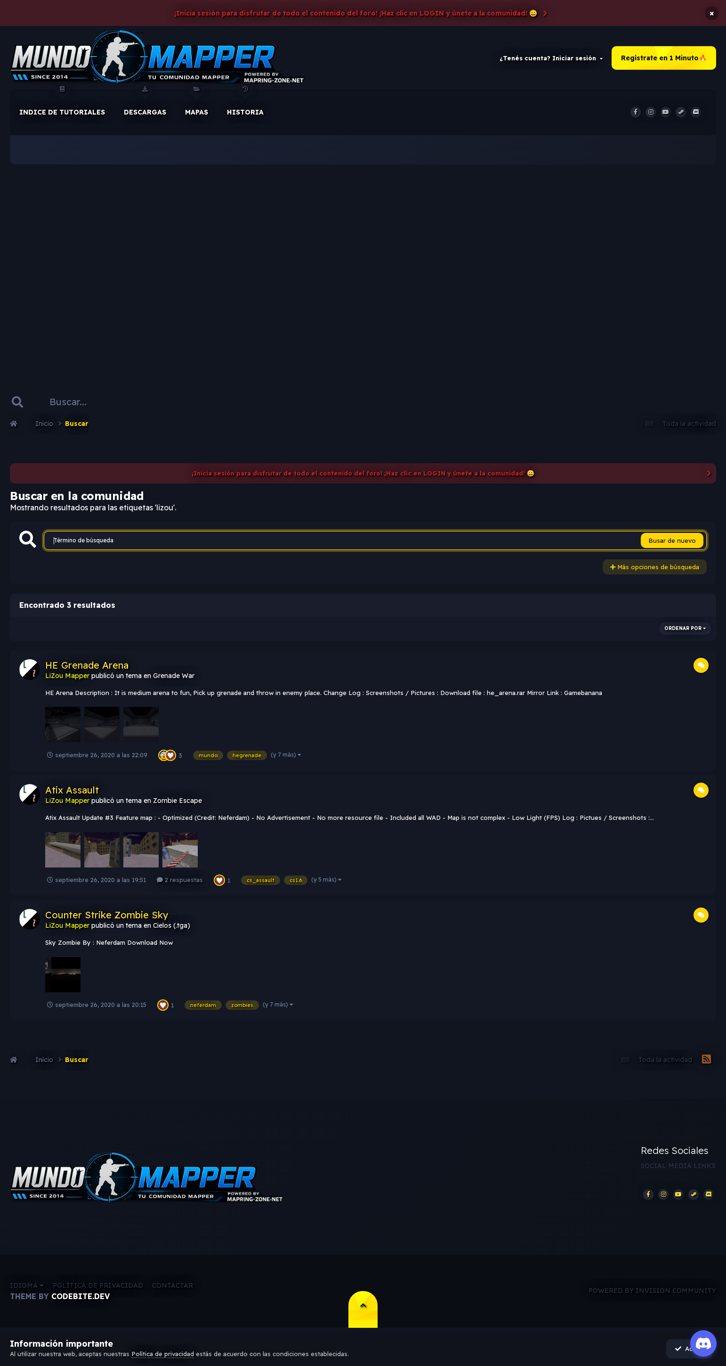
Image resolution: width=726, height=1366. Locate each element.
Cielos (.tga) (171, 926)
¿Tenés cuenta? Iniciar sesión (551, 58)
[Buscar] (72, 402)
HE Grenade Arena (87, 665)
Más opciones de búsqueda (654, 568)
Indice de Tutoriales (62, 103)
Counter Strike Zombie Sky (107, 916)
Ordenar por (685, 629)
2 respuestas (180, 880)
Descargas (145, 103)
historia (245, 103)
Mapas (196, 103)
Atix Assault (72, 790)
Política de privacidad (98, 1286)
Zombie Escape (177, 801)
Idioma (27, 1286)
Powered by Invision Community (652, 1292)
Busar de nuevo (672, 541)
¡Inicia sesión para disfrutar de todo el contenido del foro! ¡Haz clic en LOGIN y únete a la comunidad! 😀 (355, 13)
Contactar (172, 1286)
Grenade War (173, 676)
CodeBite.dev (80, 1297)
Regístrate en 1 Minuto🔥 (664, 58)
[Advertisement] (363, 264)
